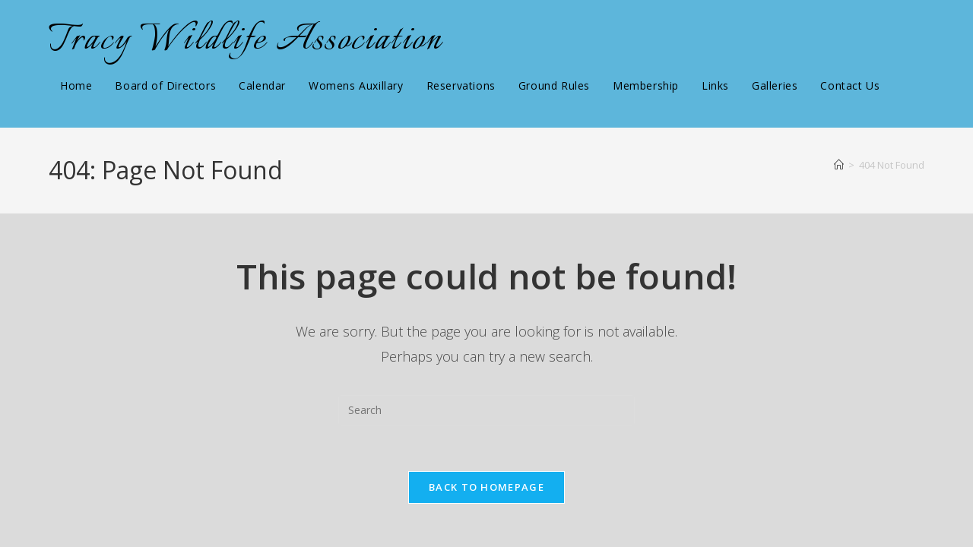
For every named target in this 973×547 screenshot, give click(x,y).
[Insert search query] (486, 410)
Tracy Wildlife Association (245, 40)
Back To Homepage (486, 487)
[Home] (839, 165)
